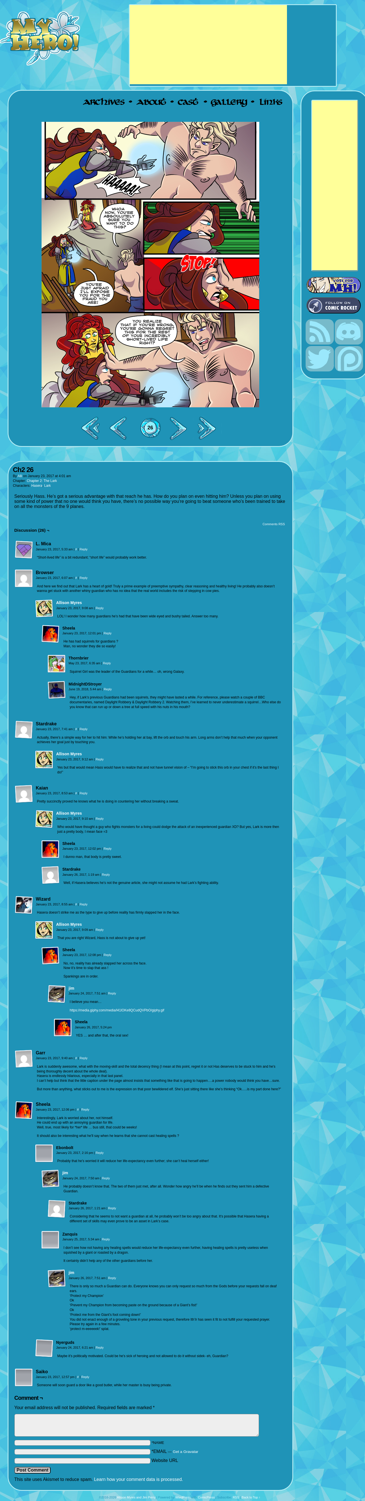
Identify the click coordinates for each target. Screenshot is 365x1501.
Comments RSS (274, 524)
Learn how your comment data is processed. (138, 1479)
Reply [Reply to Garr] (83, 1058)
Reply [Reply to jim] (112, 993)
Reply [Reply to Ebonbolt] (99, 1152)
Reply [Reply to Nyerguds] (99, 1347)
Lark (47, 486)
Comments (150, 432)
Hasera (36, 486)
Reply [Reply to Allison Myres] (99, 608)
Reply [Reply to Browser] (83, 577)
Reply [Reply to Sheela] (107, 633)
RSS (236, 1497)
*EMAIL (175, 1451)
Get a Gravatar (185, 1452)
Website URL (165, 1460)
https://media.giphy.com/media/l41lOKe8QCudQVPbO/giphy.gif (117, 1010)
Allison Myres (69, 602)
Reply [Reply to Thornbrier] (107, 663)
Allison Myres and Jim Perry (136, 1497)
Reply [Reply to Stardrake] (83, 729)
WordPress (183, 1497)
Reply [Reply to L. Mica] (83, 549)
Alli (20, 476)
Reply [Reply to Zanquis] (106, 1239)
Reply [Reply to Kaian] (83, 793)
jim (71, 988)
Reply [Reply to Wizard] (83, 904)
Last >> (209, 428)
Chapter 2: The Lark (42, 481)
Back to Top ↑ (251, 1497)
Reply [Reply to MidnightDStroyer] (108, 689)
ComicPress (206, 1497)
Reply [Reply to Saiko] (85, 1377)
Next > (180, 428)
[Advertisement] (208, 44)
